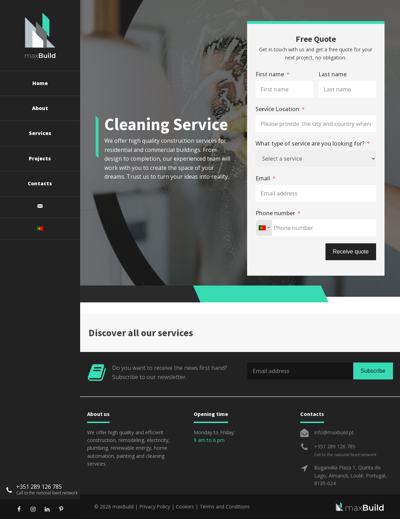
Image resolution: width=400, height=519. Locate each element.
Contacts (40, 183)
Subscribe (373, 371)
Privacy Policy (154, 506)
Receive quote (351, 252)
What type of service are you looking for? (310, 143)
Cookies (185, 506)
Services (40, 133)
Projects (40, 158)
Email (263, 178)
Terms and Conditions (225, 506)
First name (270, 74)
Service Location (277, 109)
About (40, 108)
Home (40, 83)
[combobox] (264, 228)
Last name (332, 74)
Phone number (275, 213)
